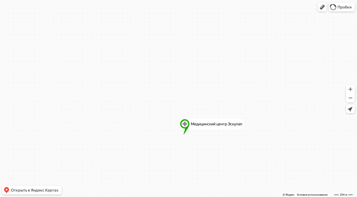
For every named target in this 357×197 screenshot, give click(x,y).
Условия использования (312, 194)
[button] (322, 7)
